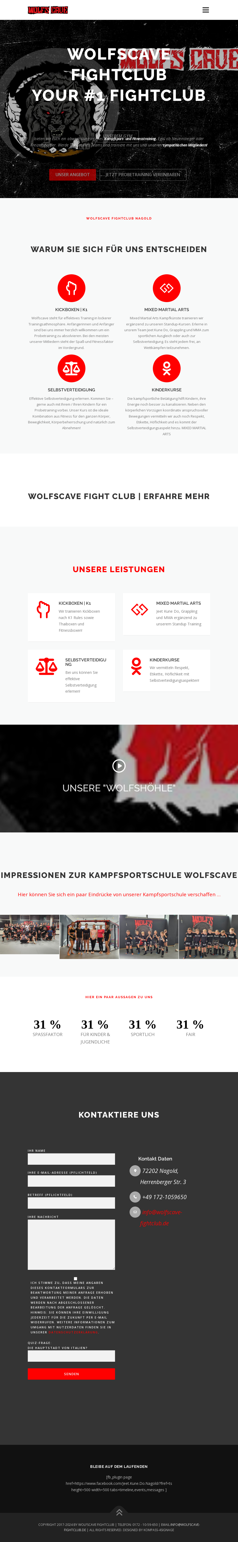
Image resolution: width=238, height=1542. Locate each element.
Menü (205, 9)
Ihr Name (71, 1332)
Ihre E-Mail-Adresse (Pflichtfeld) (71, 1354)
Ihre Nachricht (71, 1420)
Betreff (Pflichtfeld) (71, 1376)
